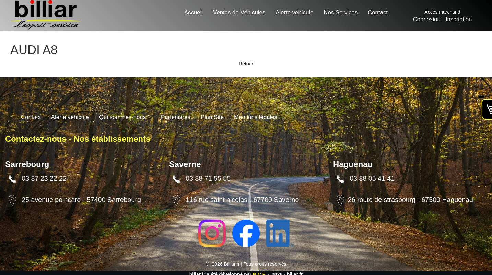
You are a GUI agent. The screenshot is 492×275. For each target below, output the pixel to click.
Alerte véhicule (294, 12)
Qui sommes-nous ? (125, 117)
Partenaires (175, 117)
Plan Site (212, 117)
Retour (246, 63)
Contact (378, 12)
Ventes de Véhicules (239, 12)
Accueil (193, 12)
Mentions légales (255, 117)
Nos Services (341, 12)
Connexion (427, 19)
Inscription (459, 19)
